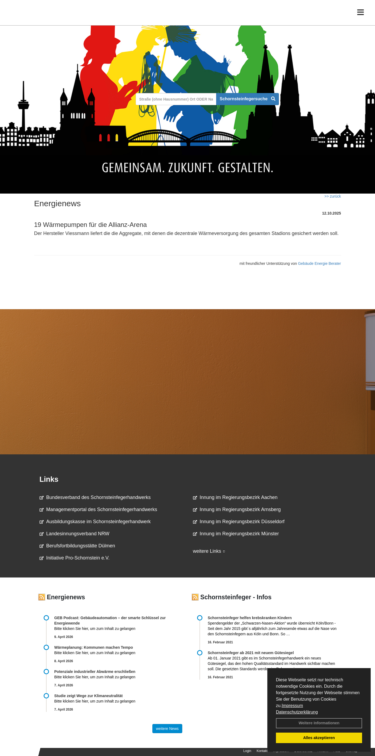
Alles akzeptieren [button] (319, 738)
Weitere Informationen (319, 723)
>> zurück (332, 196)
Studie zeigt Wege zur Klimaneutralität (88, 696)
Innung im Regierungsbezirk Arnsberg (237, 509)
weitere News (167, 728)
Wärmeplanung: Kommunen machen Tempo (93, 647)
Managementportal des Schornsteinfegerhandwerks (98, 509)
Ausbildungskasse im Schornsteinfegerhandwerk (95, 521)
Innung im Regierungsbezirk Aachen (235, 497)
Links (49, 479)
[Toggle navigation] (360, 15)
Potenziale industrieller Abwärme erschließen (94, 671)
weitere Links (209, 551)
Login (247, 751)
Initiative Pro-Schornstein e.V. (75, 558)
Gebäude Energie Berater (319, 263)
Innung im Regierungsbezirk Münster (236, 533)
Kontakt (262, 751)
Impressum (292, 705)
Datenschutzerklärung (297, 712)
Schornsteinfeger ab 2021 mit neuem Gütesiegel (251, 653)
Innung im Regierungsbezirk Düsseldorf (239, 521)
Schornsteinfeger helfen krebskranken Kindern (250, 618)
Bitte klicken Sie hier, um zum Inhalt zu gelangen (94, 628)
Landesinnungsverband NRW (75, 533)
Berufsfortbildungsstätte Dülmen (77, 545)
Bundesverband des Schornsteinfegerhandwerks (95, 497)
